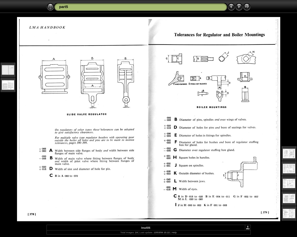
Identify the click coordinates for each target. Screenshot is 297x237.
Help (174, 232)
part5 (63, 7)
